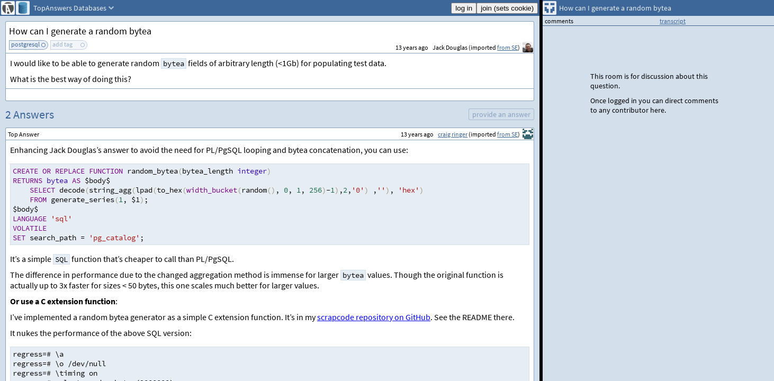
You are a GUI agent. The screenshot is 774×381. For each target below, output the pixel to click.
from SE (507, 47)
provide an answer (501, 114)
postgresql (25, 44)
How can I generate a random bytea (80, 31)
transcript (673, 21)
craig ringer (452, 134)
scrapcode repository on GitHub (373, 317)
